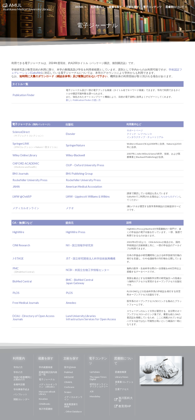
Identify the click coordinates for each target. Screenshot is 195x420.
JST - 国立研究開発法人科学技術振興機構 (91, 258)
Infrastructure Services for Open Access (91, 319)
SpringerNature (75, 145)
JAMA (16, 186)
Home (81, 7)
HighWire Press (76, 232)
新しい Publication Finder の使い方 (83, 100)
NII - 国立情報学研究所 (80, 245)
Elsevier (71, 133)
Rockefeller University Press (30, 180)
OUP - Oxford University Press (85, 165)
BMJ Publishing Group (79, 173)
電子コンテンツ (152, 7)
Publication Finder (24, 95)
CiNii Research (21, 245)
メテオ (70, 208)
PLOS (16, 292)
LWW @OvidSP (22, 196)
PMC (24, 270)
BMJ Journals (21, 173)
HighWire (19, 232)
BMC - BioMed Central (80, 279)
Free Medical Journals (26, 302)
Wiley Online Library (25, 155)
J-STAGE (18, 258)
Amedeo (71, 302)
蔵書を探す (115, 7)
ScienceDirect (21, 132)
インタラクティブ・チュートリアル (145, 137)
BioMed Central (22, 281)
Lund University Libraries (81, 316)
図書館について (176, 7)
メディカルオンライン (26, 208)
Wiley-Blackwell (75, 155)
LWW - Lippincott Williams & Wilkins (88, 196)
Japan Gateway (75, 283)
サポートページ (135, 130)
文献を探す (132, 7)
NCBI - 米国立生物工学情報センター (88, 270)
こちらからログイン (169, 196)
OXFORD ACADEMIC (26, 163)
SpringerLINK (21, 143)
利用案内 (98, 7)
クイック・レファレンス (139, 134)
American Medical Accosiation (84, 186)
